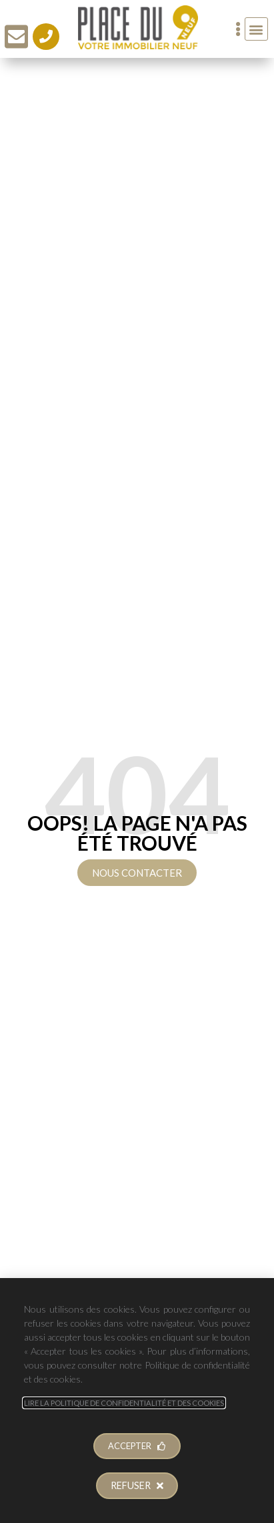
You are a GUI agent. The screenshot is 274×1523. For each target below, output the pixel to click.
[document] (137, 761)
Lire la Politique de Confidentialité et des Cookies (124, 1403)
